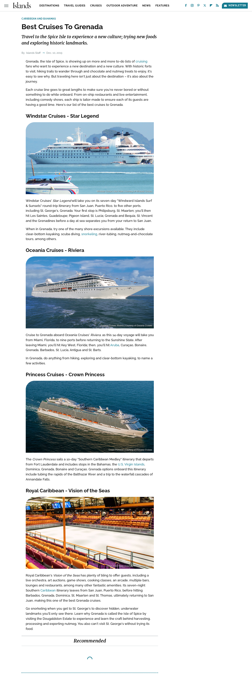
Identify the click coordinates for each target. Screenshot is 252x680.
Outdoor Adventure (122, 5)
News (146, 5)
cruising (141, 61)
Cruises (96, 5)
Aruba (114, 345)
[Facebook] (186, 6)
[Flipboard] (211, 6)
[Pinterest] (198, 6)
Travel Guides (74, 5)
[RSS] (217, 6)
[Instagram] (192, 6)
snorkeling (89, 234)
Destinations (49, 5)
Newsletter (235, 5)
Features (162, 5)
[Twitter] (204, 6)
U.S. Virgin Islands (131, 464)
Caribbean (48, 590)
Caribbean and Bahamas (39, 18)
